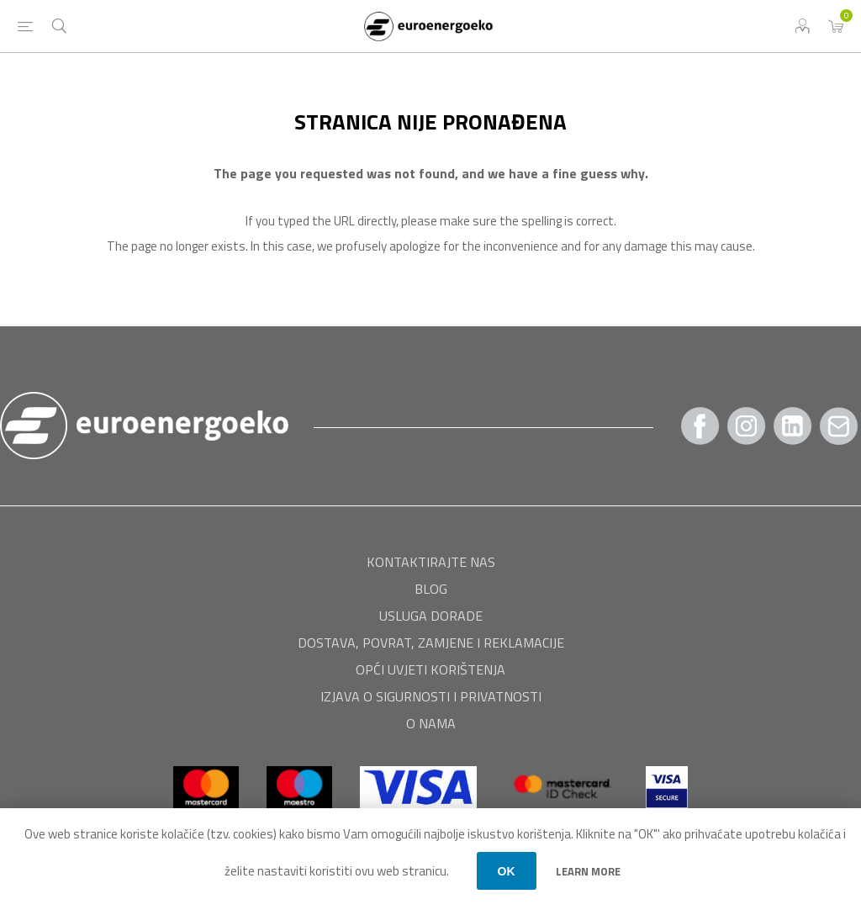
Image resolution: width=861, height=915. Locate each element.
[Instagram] (746, 426)
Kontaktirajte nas (431, 562)
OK (506, 871)
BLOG (431, 588)
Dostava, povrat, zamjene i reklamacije (431, 642)
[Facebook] (700, 426)
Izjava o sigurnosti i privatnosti (430, 696)
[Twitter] (793, 426)
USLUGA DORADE (431, 615)
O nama (431, 723)
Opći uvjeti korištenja (430, 669)
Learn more (588, 871)
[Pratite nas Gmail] (839, 426)
